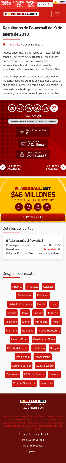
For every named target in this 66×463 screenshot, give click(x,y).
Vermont (55, 374)
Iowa (25, 313)
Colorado (48, 286)
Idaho (54, 304)
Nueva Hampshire (49, 330)
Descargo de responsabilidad (33, 434)
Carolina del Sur (21, 365)
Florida (41, 304)
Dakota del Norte (17, 348)
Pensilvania (23, 357)
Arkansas (32, 286)
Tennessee (12, 374)
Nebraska (27, 330)
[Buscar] (45, 4)
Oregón (54, 348)
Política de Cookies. (33, 445)
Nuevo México (19, 339)
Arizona (17, 286)
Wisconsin (47, 383)
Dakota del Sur (45, 365)
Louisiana (11, 322)
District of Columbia (20, 304)
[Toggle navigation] (57, 13)
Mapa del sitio (33, 451)
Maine (26, 322)
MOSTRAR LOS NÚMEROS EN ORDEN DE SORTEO (33, 121)
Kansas (38, 313)
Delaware (42, 295)
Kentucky (53, 313)
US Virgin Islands (34, 374)
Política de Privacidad (33, 440)
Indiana (11, 313)
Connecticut (25, 295)
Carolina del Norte (44, 339)
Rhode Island (42, 357)
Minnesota (41, 322)
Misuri (56, 322)
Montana (11, 330)
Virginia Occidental (24, 383)
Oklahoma (39, 348)
